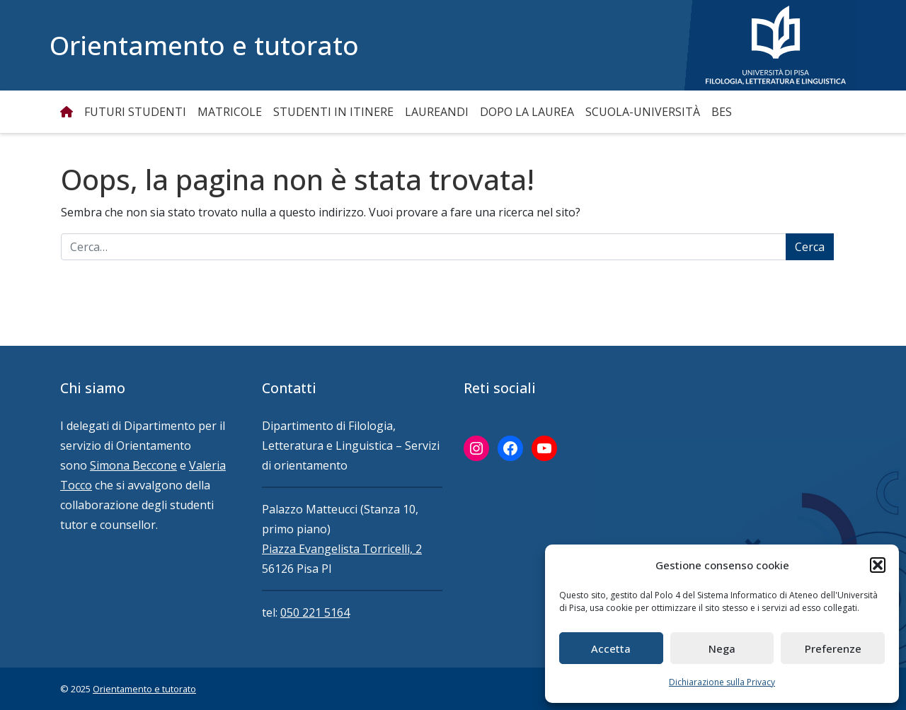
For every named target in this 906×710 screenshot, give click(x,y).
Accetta (611, 648)
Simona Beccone (133, 465)
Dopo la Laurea (527, 112)
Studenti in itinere (333, 112)
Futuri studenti (135, 112)
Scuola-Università (642, 112)
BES (721, 112)
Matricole (229, 112)
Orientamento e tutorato (204, 45)
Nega (722, 648)
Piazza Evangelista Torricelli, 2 (342, 549)
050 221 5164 (315, 612)
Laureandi (437, 112)
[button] (878, 565)
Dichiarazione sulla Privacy (722, 682)
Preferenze (833, 648)
